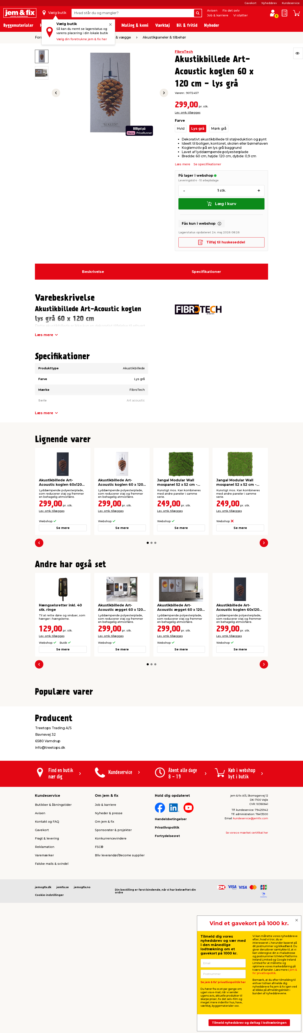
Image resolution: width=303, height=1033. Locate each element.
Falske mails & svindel (51, 970)
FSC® (99, 953)
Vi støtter (240, 15)
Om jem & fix (104, 928)
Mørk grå (218, 129)
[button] (148, 543)
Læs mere (182, 164)
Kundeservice (291, 3)
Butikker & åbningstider (53, 911)
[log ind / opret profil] (272, 13)
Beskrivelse (93, 272)
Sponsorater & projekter (113, 936)
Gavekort (250, 3)
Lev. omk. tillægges (187, 112)
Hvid (181, 129)
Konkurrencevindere (110, 945)
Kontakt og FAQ (47, 928)
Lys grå (197, 129)
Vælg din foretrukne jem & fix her (81, 39)
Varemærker (44, 962)
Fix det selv (231, 10)
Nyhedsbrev (269, 3)
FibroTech (184, 52)
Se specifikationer (207, 164)
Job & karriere (217, 15)
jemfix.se (62, 993)
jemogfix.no (82, 993)
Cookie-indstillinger (49, 1001)
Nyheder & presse (108, 919)
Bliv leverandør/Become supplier (120, 962)
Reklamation (44, 953)
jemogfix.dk (43, 993)
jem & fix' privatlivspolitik (274, 971)
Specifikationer (206, 272)
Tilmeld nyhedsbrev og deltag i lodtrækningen (249, 1023)
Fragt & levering (47, 945)
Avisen (212, 10)
